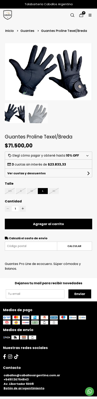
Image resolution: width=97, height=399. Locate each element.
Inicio (10, 30)
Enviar (79, 294)
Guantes (27, 30)
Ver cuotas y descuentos (26, 173)
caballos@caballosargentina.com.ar (32, 375)
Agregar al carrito (48, 224)
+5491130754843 (16, 379)
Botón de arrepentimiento (24, 388)
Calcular (74, 246)
